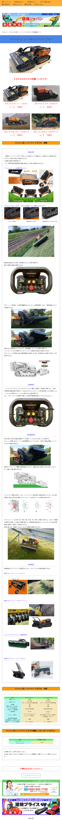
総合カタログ (17, 4)
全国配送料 (6, 4)
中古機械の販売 (46, 2)
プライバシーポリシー (24, 819)
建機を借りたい (19, 2)
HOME (3, 27)
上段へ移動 (4, 813)
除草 (11, 27)
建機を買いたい (32, 2)
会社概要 (28, 4)
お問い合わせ (38, 4)
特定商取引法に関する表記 (37, 819)
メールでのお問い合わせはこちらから (31, 770)
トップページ (6, 2)
